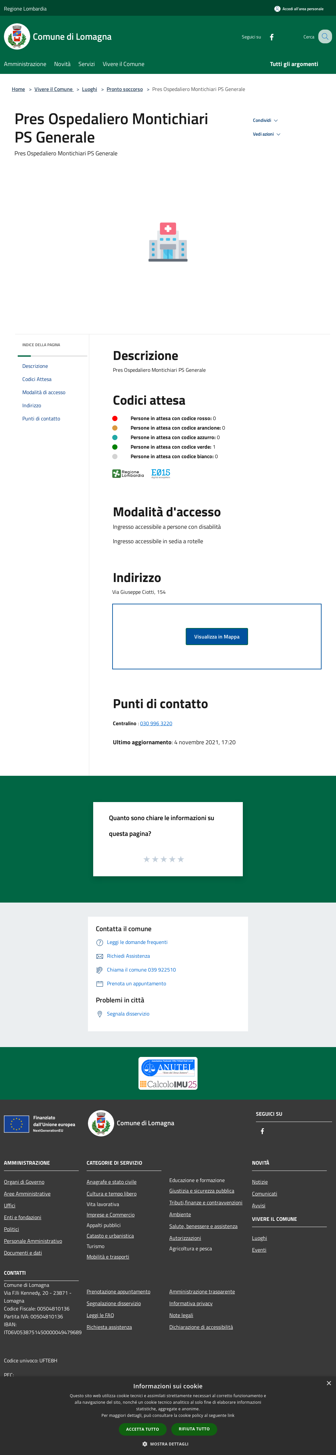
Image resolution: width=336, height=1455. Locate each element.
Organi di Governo (24, 1182)
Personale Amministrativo (33, 1241)
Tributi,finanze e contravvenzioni (205, 1202)
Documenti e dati (23, 1253)
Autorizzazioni (185, 1238)
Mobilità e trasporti (108, 1257)
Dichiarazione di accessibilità (201, 1327)
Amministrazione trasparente (202, 1291)
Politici (11, 1229)
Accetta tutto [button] (142, 1429)
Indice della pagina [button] (41, 345)
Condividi (266, 120)
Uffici (9, 1205)
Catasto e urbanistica (110, 1236)
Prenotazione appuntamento (118, 1291)
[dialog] (168, 1416)
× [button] (328, 1383)
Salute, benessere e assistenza (203, 1226)
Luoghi (89, 89)
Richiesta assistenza (109, 1327)
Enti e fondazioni (22, 1217)
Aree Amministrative (27, 1194)
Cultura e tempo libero (111, 1194)
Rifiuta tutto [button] (194, 1429)
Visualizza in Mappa (217, 636)
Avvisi (258, 1205)
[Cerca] (324, 36)
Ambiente (180, 1214)
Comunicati (264, 1194)
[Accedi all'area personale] (299, 8)
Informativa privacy (191, 1303)
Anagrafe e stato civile (111, 1182)
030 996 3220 (156, 723)
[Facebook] (265, 36)
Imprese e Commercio (111, 1215)
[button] (168, 1444)
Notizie (260, 1182)
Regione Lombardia (25, 8)
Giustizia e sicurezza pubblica (201, 1191)
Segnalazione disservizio (114, 1303)
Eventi (259, 1250)
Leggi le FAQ (100, 1315)
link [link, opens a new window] (231, 1415)
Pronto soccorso (125, 89)
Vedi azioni (268, 134)
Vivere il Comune (54, 89)
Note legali (181, 1315)
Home (18, 89)
